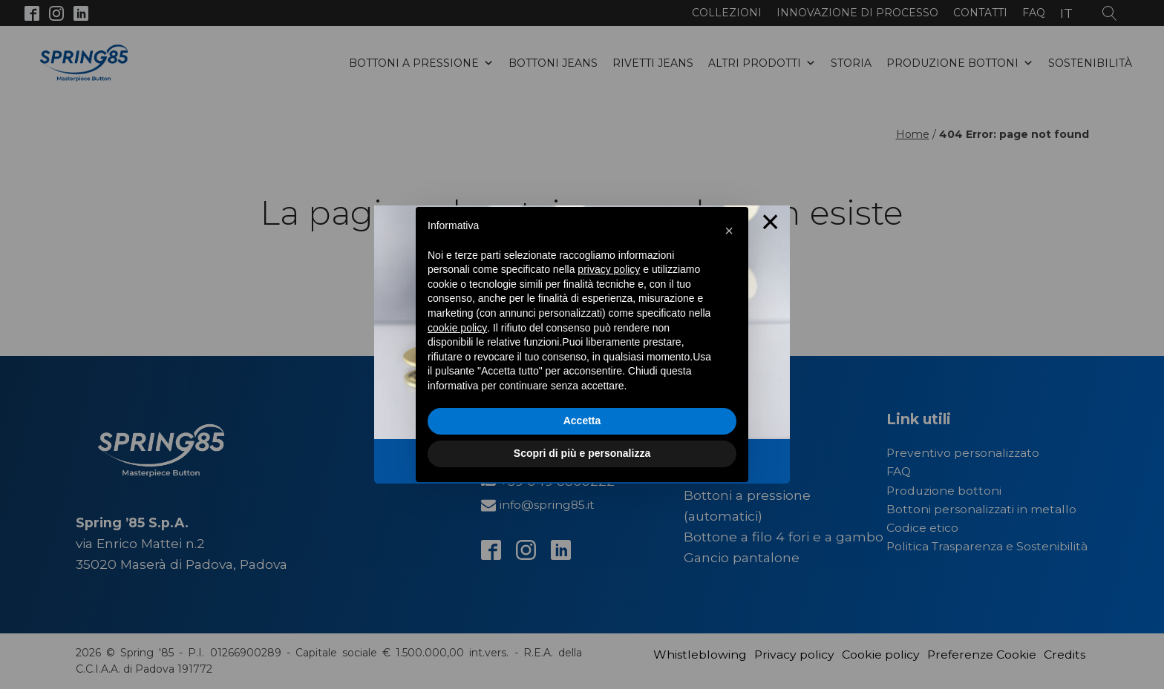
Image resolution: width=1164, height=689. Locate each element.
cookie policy (457, 328)
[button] (729, 231)
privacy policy (609, 269)
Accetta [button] (582, 420)
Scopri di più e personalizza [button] (582, 453)
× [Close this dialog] (770, 225)
